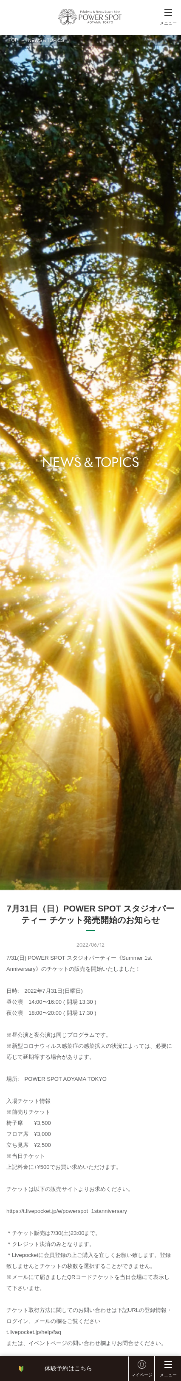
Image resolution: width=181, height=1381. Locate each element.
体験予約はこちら (68, 1368)
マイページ (142, 1375)
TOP (13, 39)
